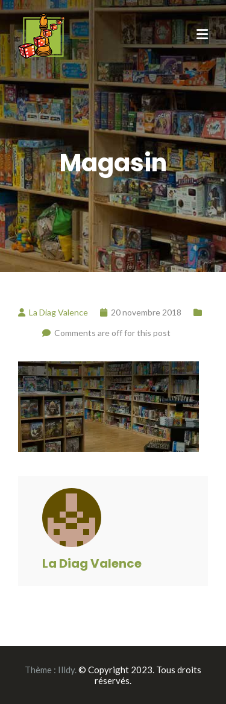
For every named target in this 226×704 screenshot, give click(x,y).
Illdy (66, 669)
